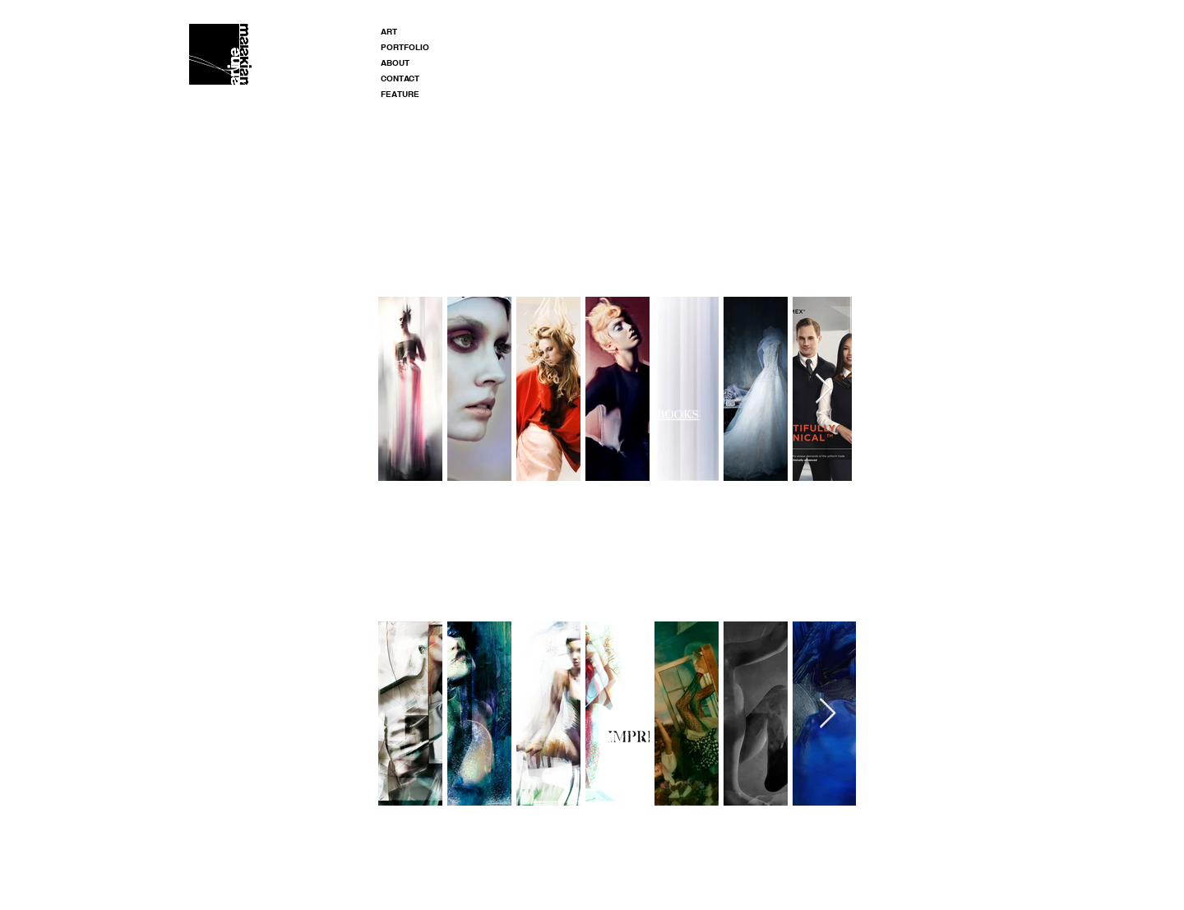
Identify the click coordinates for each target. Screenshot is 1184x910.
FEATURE (400, 94)
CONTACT (400, 78)
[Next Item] (823, 389)
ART (389, 31)
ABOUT (395, 62)
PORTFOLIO (405, 47)
